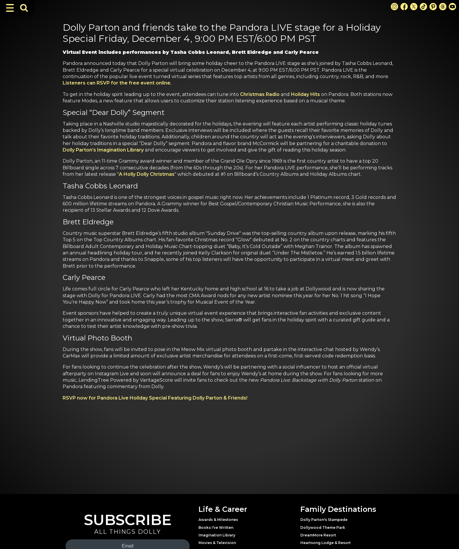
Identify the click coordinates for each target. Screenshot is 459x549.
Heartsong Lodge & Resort (325, 543)
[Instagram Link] (394, 6)
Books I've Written (215, 527)
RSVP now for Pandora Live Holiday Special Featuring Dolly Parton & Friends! (155, 398)
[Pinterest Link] (433, 6)
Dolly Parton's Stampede (323, 519)
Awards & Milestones (218, 519)
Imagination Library (216, 535)
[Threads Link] (442, 6)
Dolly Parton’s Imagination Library (103, 150)
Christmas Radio (260, 94)
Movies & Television (217, 543)
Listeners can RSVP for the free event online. (117, 83)
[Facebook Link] (404, 6)
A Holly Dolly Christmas (146, 174)
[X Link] (413, 6)
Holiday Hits (305, 94)
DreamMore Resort (318, 535)
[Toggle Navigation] (10, 8)
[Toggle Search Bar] (24, 8)
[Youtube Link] (452, 6)
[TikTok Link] (423, 6)
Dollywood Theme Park (322, 527)
